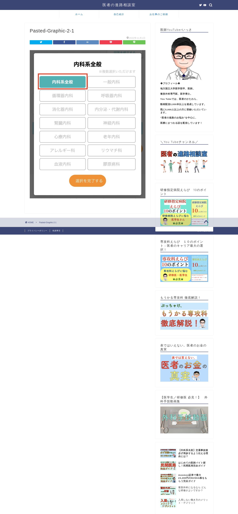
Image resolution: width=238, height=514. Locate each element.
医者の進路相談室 (119, 4)
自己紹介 (119, 14)
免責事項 (56, 231)
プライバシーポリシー (37, 231)
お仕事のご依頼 (159, 14)
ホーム (79, 14)
